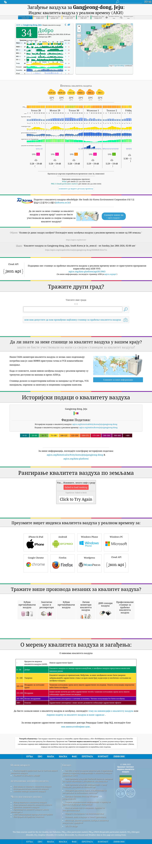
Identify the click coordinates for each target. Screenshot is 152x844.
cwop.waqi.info (69, 798)
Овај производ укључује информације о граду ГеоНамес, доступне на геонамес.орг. (84, 785)
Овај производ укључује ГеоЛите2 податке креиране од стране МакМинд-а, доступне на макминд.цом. (87, 780)
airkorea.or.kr (62, 202)
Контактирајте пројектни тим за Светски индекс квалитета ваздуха (34, 771)
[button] (111, 24)
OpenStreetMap (119, 66)
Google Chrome (36, 563)
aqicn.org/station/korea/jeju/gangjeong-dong (98, 427)
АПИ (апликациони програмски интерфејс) (33, 814)
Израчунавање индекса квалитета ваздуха (32, 804)
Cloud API (116, 563)
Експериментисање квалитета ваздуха (30, 789)
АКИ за (29, 25)
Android (62, 542)
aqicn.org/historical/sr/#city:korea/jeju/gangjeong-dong (75, 454)
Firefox (62, 563)
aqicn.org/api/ (110, 274)
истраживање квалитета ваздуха (29, 781)
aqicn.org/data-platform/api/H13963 (87, 271)
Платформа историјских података (28, 816)
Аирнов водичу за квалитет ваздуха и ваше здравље (75, 714)
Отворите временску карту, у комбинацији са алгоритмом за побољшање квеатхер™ (84, 791)
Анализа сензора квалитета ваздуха (29, 791)
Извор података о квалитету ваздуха (30, 802)
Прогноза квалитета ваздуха (26, 807)
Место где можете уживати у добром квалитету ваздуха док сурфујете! (85, 821)
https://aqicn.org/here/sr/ (76, 240)
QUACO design (71, 826)
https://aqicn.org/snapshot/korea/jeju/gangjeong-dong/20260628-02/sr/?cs (76, 250)
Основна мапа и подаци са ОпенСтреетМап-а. (85, 817)
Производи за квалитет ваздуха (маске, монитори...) (30, 810)
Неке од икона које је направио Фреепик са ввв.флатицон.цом (83, 809)
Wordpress (89, 563)
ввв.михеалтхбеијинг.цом (75, 726)
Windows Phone (89, 542)
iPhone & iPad (36, 542)
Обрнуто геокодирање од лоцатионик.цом (84, 813)
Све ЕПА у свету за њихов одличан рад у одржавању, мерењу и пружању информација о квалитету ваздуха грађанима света (87, 773)
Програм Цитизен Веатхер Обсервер (81, 796)
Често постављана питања (26, 797)
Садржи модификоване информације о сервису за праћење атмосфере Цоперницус (86, 803)
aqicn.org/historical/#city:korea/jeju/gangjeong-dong (94, 424)
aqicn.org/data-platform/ (76, 458)
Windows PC (116, 542)
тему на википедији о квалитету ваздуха (110, 710)
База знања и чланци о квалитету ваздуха (32, 786)
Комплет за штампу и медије (26, 775)
